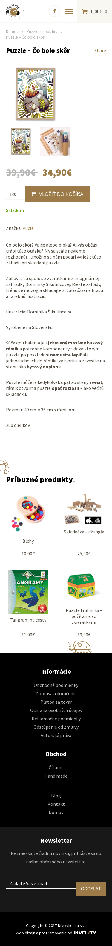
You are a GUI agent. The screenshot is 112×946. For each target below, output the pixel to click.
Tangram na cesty (28, 620)
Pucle (28, 228)
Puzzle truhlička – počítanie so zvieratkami (84, 616)
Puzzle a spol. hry (42, 31)
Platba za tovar (56, 702)
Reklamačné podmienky (56, 719)
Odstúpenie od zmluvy (56, 727)
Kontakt (56, 804)
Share (100, 50)
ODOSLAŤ (91, 888)
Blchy (28, 541)
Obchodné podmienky (56, 685)
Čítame (56, 767)
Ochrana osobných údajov (56, 710)
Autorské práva (56, 735)
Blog (56, 796)
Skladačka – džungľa (84, 532)
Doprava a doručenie (56, 693)
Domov (12, 31)
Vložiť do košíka (57, 194)
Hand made (56, 776)
